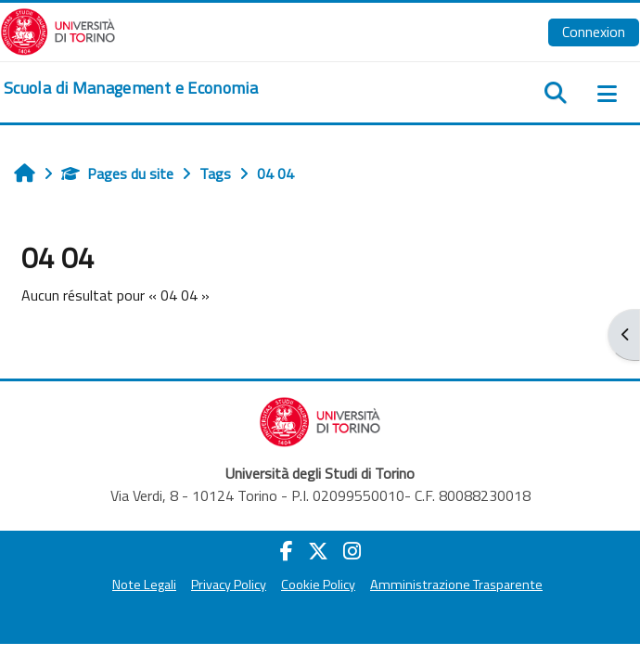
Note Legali (144, 584)
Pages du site (117, 173)
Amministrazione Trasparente (456, 584)
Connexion (593, 31)
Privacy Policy (228, 584)
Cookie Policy (318, 584)
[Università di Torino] (58, 30)
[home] (131, 88)
